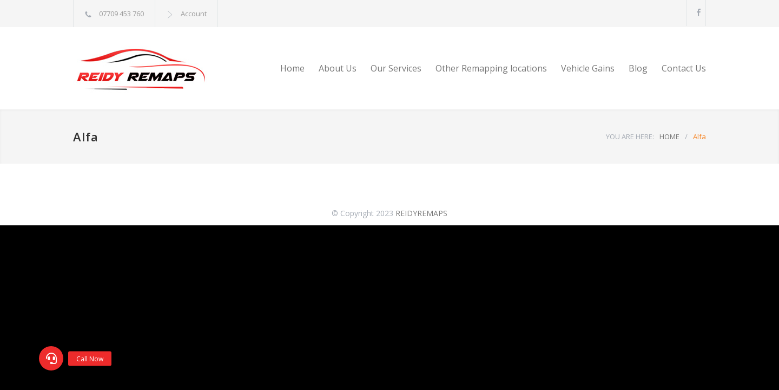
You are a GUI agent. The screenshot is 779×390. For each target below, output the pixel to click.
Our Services (396, 68)
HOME (669, 136)
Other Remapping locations (491, 68)
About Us (338, 68)
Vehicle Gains (588, 68)
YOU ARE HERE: (630, 136)
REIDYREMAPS (421, 213)
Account (194, 13)
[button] (51, 358)
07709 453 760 (121, 13)
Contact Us (684, 68)
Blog (638, 68)
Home (292, 68)
